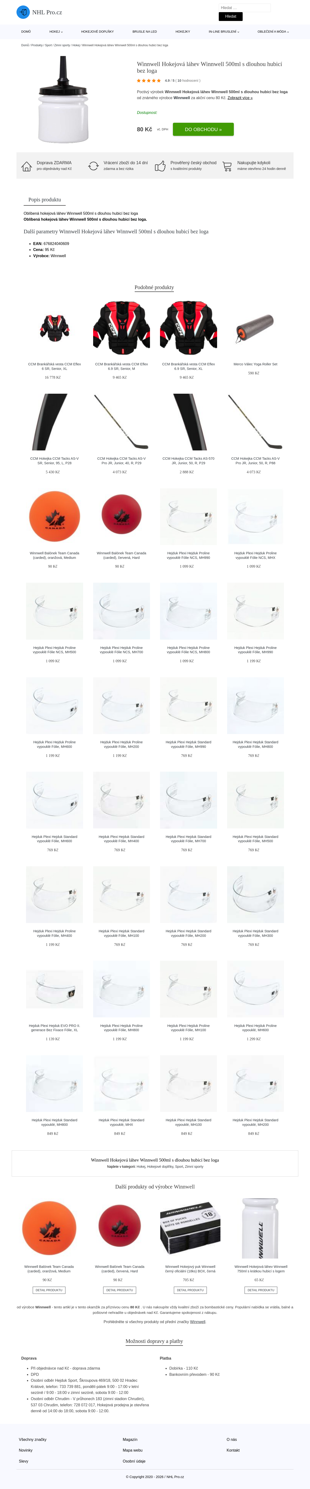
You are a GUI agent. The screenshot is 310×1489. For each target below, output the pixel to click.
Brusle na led (145, 31)
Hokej (54, 31)
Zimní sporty (62, 45)
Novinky (25, 1450)
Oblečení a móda (272, 31)
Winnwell (181, 98)
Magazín (130, 1440)
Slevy (23, 1461)
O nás (232, 1440)
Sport (48, 45)
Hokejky (183, 31)
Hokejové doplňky (97, 31)
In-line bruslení (222, 31)
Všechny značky (33, 1440)
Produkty (37, 45)
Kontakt (233, 1450)
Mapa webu (133, 1450)
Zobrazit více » (240, 98)
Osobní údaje (134, 1461)
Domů (26, 31)
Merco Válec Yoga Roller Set (255, 364)
